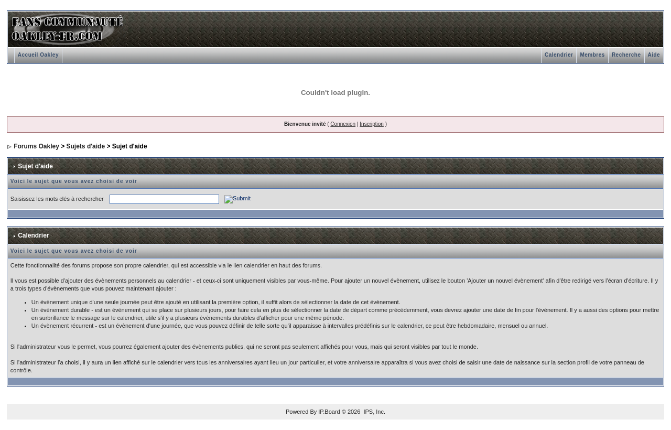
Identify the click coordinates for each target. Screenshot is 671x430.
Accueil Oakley (38, 55)
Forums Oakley (36, 146)
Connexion (342, 124)
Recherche (626, 55)
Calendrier (559, 55)
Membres (592, 55)
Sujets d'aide (86, 146)
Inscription (372, 124)
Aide (654, 55)
